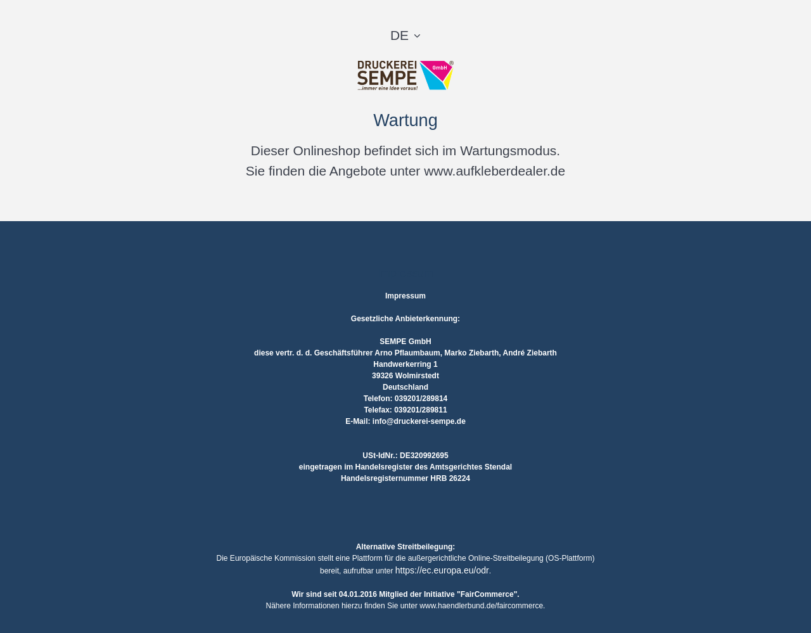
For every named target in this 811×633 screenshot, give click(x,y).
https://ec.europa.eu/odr (442, 570)
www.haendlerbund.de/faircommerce (481, 605)
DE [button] (399, 35)
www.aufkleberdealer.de (494, 170)
